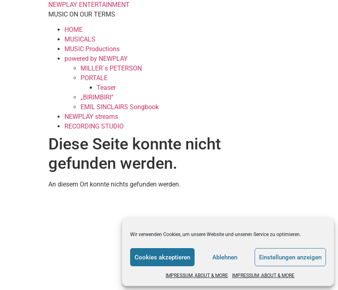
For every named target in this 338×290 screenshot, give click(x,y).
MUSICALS (79, 39)
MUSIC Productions (92, 49)
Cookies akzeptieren (162, 257)
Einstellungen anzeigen (290, 257)
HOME (73, 29)
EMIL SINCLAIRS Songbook (120, 107)
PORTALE (94, 78)
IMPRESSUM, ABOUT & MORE (197, 275)
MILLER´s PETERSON (111, 68)
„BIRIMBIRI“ (97, 97)
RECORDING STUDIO (94, 126)
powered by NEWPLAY (96, 58)
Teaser (106, 87)
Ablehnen (224, 257)
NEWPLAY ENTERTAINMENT (89, 4)
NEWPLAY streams (91, 116)
